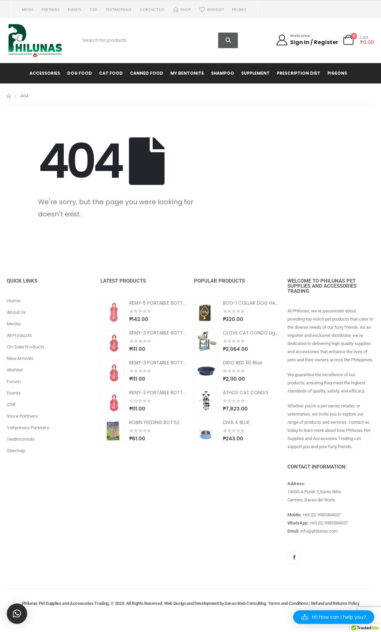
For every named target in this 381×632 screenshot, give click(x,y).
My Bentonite (187, 73)
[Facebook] (294, 557)
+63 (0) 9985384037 (322, 514)
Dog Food (79, 73)
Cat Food (111, 73)
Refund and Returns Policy (335, 603)
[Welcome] (306, 40)
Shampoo (222, 73)
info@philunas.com (319, 531)
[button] (333, 617)
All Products (19, 335)
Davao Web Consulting (245, 603)
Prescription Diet (298, 73)
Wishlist (211, 10)
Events (74, 9)
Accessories (45, 73)
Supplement (255, 73)
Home (13, 301)
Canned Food (146, 73)
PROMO (239, 9)
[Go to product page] (112, 311)
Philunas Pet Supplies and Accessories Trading (65, 603)
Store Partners (22, 416)
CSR (93, 9)
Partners (50, 9)
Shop (181, 10)
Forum (14, 381)
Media (27, 9)
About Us (16, 312)
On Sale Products (25, 347)
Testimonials (119, 9)
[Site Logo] (35, 40)
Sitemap (16, 451)
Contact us (152, 9)
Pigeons (337, 73)
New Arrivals (20, 358)
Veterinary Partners (28, 427)
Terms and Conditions (288, 603)
